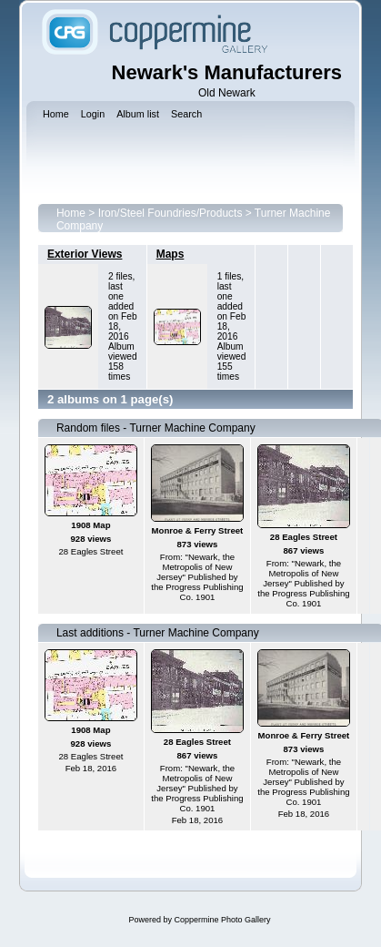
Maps (170, 254)
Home (70, 213)
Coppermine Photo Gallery (222, 919)
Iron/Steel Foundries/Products (170, 213)
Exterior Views (85, 254)
